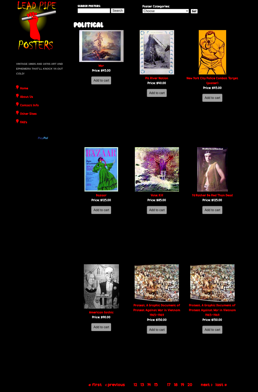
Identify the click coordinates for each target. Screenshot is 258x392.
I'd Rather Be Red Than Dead (212, 195)
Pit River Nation (156, 78)
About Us (26, 97)
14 (149, 384)
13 (142, 384)
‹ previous (115, 384)
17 (169, 384)
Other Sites (28, 114)
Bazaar (101, 195)
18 (176, 384)
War (101, 66)
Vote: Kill (157, 195)
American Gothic (101, 312)
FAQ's (23, 122)
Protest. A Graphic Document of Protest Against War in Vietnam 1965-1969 (156, 310)
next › (206, 384)
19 (182, 384)
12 (135, 384)
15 (156, 384)
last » (221, 384)
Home (24, 88)
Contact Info (29, 105)
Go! (194, 11)
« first (95, 384)
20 (189, 384)
